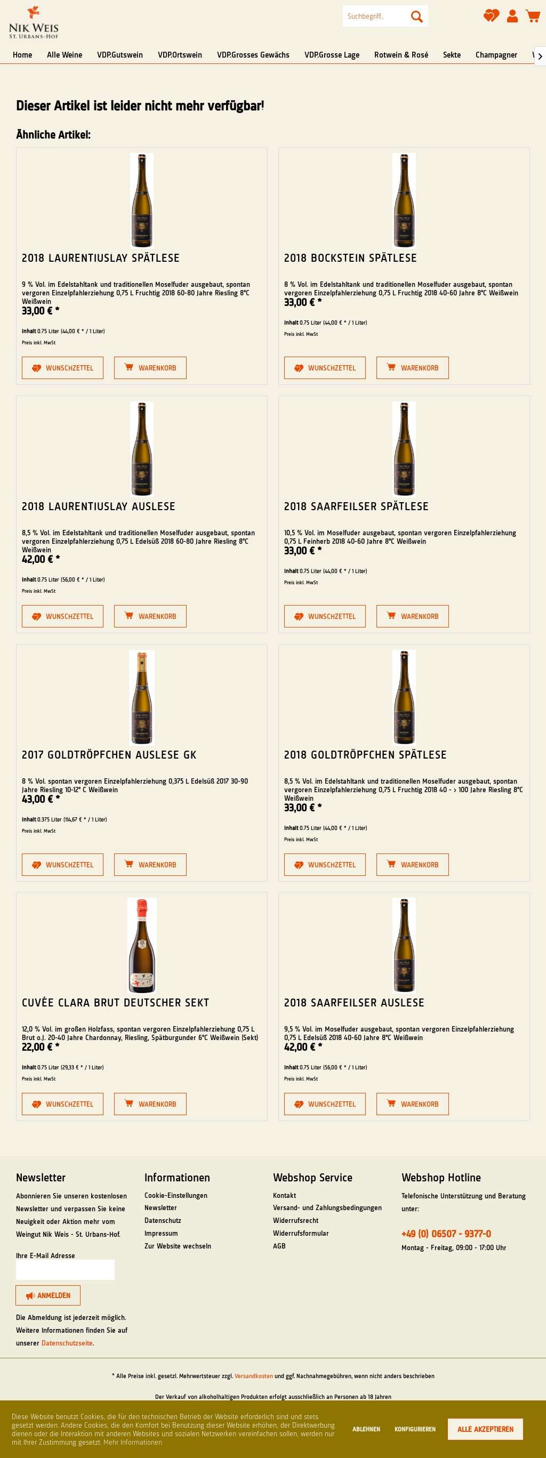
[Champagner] (496, 54)
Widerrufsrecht (295, 1220)
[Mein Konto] (512, 16)
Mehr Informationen (132, 1442)
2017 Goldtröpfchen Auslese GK (109, 754)
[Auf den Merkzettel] (62, 368)
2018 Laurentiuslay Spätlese (101, 258)
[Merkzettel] (492, 19)
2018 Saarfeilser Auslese (354, 1002)
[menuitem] (385, 16)
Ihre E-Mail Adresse (45, 1255)
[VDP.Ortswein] (180, 54)
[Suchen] (417, 16)
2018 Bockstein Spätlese (350, 258)
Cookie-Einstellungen (175, 1195)
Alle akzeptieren (485, 1429)
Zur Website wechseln (177, 1246)
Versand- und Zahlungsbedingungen (327, 1207)
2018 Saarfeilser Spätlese (356, 506)
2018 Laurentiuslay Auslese (99, 506)
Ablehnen (366, 1429)
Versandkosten (254, 1376)
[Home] (22, 54)
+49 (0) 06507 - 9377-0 (446, 1233)
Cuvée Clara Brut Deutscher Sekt (116, 1002)
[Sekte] (452, 54)
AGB (279, 1246)
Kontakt (284, 1195)
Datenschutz (162, 1220)
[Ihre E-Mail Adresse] (65, 1270)
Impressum (161, 1233)
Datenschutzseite (67, 1343)
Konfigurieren (415, 1429)
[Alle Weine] (64, 54)
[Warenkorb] (533, 16)
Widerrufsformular (301, 1233)
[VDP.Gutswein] (120, 54)
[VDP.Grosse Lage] (332, 54)
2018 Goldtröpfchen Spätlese (365, 754)
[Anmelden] (48, 1295)
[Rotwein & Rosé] (401, 54)
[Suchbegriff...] (385, 16)
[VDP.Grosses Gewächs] (253, 54)
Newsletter (160, 1207)
